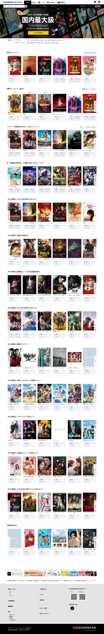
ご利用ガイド (83, 6)
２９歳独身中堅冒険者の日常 (29, 404)
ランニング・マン (72, 76)
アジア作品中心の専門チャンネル (85, 570)
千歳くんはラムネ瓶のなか (59, 404)
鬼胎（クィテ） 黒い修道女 (74, 295)
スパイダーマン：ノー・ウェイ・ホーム (47, 186)
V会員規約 (14, 580)
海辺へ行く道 (41, 549)
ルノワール (70, 549)
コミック (43, 2)
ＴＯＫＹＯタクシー (42, 114)
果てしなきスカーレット (58, 114)
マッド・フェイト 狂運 (58, 295)
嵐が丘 (84, 222)
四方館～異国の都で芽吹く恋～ (30, 476)
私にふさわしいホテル (28, 549)
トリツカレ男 (86, 76)
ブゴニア (40, 222)
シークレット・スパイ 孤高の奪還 (31, 259)
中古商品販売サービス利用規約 (39, 580)
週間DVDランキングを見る (89, 89)
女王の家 (25, 440)
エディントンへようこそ (73, 222)
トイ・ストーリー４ (27, 186)
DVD (28, 2)
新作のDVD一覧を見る (90, 52)
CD (35, 2)
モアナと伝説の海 (12, 186)
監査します (10, 440)
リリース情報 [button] (42, 6)
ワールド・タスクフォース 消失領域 (91, 259)
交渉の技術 (70, 440)
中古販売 (11, 618)
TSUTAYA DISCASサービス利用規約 (24, 580)
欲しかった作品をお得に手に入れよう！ (33, 570)
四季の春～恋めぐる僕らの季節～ (90, 440)
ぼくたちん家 (41, 367)
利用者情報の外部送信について (83, 580)
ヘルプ (91, 6)
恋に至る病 (25, 331)
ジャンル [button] (32, 6)
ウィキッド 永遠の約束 (58, 150)
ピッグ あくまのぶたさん (44, 295)
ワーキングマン (11, 150)
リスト (95, 3)
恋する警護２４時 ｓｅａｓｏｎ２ (31, 367)
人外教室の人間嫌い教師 (13, 404)
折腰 (39, 476)
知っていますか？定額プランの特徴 (50, 570)
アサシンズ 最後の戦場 (43, 259)
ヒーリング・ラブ (12, 476)
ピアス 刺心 (11, 76)
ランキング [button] (53, 6)
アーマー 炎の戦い (87, 150)
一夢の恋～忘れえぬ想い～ (89, 476)
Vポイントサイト (44, 613)
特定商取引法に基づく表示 (69, 580)
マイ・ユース (56, 440)
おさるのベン (26, 76)
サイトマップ (93, 580)
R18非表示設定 (12, 620)
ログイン (99, 3)
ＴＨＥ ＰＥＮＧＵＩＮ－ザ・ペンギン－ (92, 512)
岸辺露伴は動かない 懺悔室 (74, 150)
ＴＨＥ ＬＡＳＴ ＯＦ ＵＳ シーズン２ (63, 512)
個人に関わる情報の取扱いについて (55, 580)
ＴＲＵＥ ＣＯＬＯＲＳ (58, 367)
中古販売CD (52, 2)
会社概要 (9, 580)
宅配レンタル (12, 614)
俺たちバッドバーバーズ (88, 367)
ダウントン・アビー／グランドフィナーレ (32, 512)
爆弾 (24, 114)
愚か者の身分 (71, 331)
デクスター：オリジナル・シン (45, 512)
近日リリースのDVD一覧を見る (88, 127)
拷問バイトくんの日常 (73, 404)
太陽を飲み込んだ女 (42, 440)
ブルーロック (86, 186)
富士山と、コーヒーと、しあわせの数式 (62, 549)
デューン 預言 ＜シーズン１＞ (75, 512)
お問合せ (42, 600)
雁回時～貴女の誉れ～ (58, 476)
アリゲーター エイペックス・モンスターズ (78, 259)
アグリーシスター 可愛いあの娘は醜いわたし (18, 295)
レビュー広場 (43, 608)
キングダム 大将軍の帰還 (59, 186)
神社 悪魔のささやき (28, 295)
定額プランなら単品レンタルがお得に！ (69, 570)
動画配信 (62, 2)
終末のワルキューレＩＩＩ (44, 404)
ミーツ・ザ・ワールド (13, 549)
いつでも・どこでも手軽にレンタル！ (14, 570)
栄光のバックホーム (42, 150)
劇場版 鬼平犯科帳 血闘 (89, 549)
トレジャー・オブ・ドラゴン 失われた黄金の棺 (64, 259)
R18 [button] (97, 6)
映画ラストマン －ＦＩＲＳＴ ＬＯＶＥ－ (33, 150)
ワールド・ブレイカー (58, 222)
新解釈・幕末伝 (11, 114)
